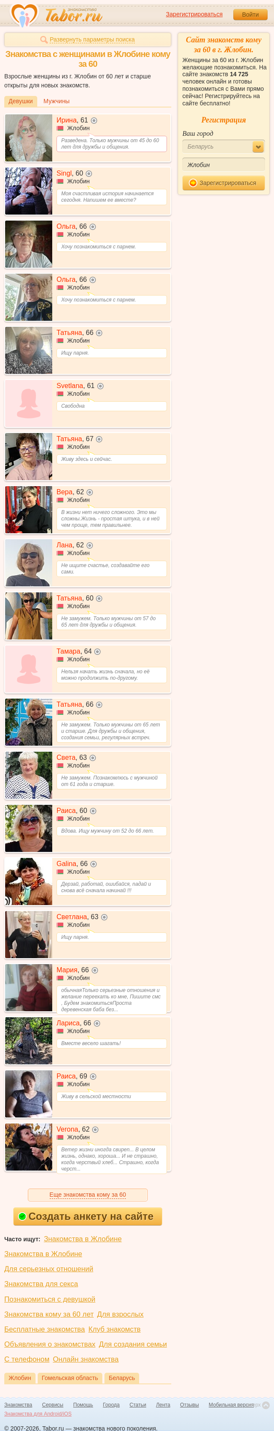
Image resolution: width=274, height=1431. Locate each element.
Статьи (138, 1405)
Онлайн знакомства (86, 1359)
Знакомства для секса (41, 1284)
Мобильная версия (231, 1405)
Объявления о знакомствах (49, 1344)
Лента (163, 1405)
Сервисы (52, 1405)
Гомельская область (70, 1377)
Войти (250, 14)
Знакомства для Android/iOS (37, 1414)
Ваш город (197, 133)
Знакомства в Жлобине (83, 1239)
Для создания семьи (133, 1344)
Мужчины (57, 101)
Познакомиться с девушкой (49, 1299)
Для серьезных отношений (48, 1269)
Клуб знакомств (114, 1329)
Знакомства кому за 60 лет (49, 1314)
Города (111, 1405)
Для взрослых (120, 1314)
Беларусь (122, 1377)
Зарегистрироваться (194, 14)
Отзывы (189, 1405)
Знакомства (18, 1405)
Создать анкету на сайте (86, 1216)
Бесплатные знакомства (44, 1329)
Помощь (83, 1405)
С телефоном (26, 1359)
